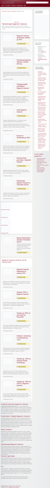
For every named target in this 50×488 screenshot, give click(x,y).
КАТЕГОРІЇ (13, 5)
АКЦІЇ (24, 5)
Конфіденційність (4, 485)
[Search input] (36, 2)
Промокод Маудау (40, 170)
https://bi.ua (16, 22)
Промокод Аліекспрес (41, 158)
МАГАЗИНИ (7, 5)
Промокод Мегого (40, 159)
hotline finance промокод (42, 162)
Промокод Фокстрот (41, 169)
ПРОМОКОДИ (19, 5)
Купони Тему (39, 163)
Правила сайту (12, 485)
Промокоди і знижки (6, 11)
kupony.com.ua (12, 487)
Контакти (17, 487)
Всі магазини (13, 11)
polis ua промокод (40, 167)
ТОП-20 (2, 5)
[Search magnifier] (47, 2)
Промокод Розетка (40, 161)
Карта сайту (18, 485)
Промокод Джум (40, 171)
